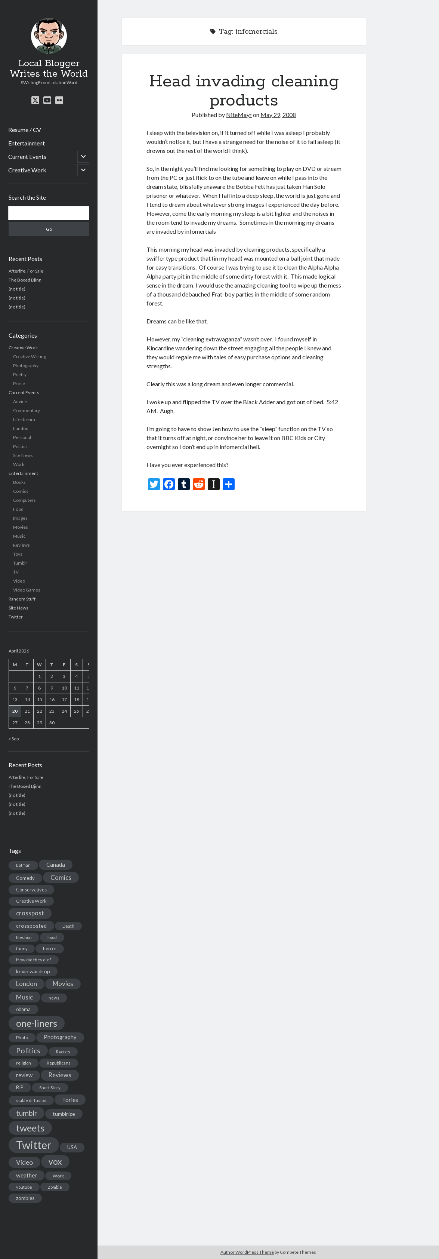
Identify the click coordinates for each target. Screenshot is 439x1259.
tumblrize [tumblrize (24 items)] (64, 1114)
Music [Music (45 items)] (24, 997)
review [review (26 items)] (24, 1075)
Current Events (27, 156)
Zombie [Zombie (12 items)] (55, 1187)
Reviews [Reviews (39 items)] (59, 1075)
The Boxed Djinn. (26, 280)
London (20, 428)
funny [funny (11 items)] (21, 948)
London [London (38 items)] (26, 984)
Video (19, 581)
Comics (20, 491)
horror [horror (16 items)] (49, 948)
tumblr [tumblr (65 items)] (26, 1113)
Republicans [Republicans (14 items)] (59, 1063)
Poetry (20, 374)
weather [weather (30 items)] (26, 1175)
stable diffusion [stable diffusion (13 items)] (31, 1100)
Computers (24, 500)
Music (19, 536)
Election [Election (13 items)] (24, 937)
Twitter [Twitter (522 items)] (34, 1144)
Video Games (26, 590)
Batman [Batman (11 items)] (23, 865)
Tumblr (20, 563)
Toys (17, 554)
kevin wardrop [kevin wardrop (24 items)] (33, 971)
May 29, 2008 (278, 114)
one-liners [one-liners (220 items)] (36, 1023)
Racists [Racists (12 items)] (63, 1051)
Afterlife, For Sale (26, 271)
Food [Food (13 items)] (52, 937)
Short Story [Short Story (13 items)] (50, 1087)
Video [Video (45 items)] (24, 1162)
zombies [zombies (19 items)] (25, 1198)
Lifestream (24, 419)
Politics (20, 446)
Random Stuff (22, 599)
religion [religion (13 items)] (23, 1062)
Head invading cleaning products (244, 91)
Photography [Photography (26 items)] (60, 1037)
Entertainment (26, 143)
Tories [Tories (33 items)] (70, 1099)
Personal (22, 437)
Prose (19, 383)
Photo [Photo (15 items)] (22, 1037)
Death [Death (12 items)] (68, 926)
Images (20, 518)
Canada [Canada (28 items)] (55, 864)
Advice (20, 401)
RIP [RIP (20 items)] (20, 1087)
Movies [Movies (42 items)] (63, 984)
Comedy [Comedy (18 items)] (25, 878)
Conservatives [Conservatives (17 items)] (31, 890)
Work (18, 464)
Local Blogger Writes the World (49, 69)
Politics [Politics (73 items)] (28, 1050)
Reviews (21, 545)
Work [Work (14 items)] (58, 1176)
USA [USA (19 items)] (72, 1147)
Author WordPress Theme (247, 1252)
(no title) (17, 289)
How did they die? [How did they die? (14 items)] (33, 959)
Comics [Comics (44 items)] (60, 877)
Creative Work (27, 170)
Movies (20, 527)
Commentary (26, 410)
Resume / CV (24, 129)
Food (18, 509)
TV (16, 572)
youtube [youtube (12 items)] (24, 1187)
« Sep (14, 738)
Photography (25, 365)
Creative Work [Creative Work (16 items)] (31, 901)
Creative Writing (29, 356)
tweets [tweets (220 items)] (30, 1127)
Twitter (16, 617)
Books (19, 482)
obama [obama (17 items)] (23, 1009)
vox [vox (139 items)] (55, 1161)
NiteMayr (239, 114)
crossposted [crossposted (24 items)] (31, 925)
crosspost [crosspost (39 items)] (30, 913)
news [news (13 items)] (54, 997)
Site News (23, 455)
